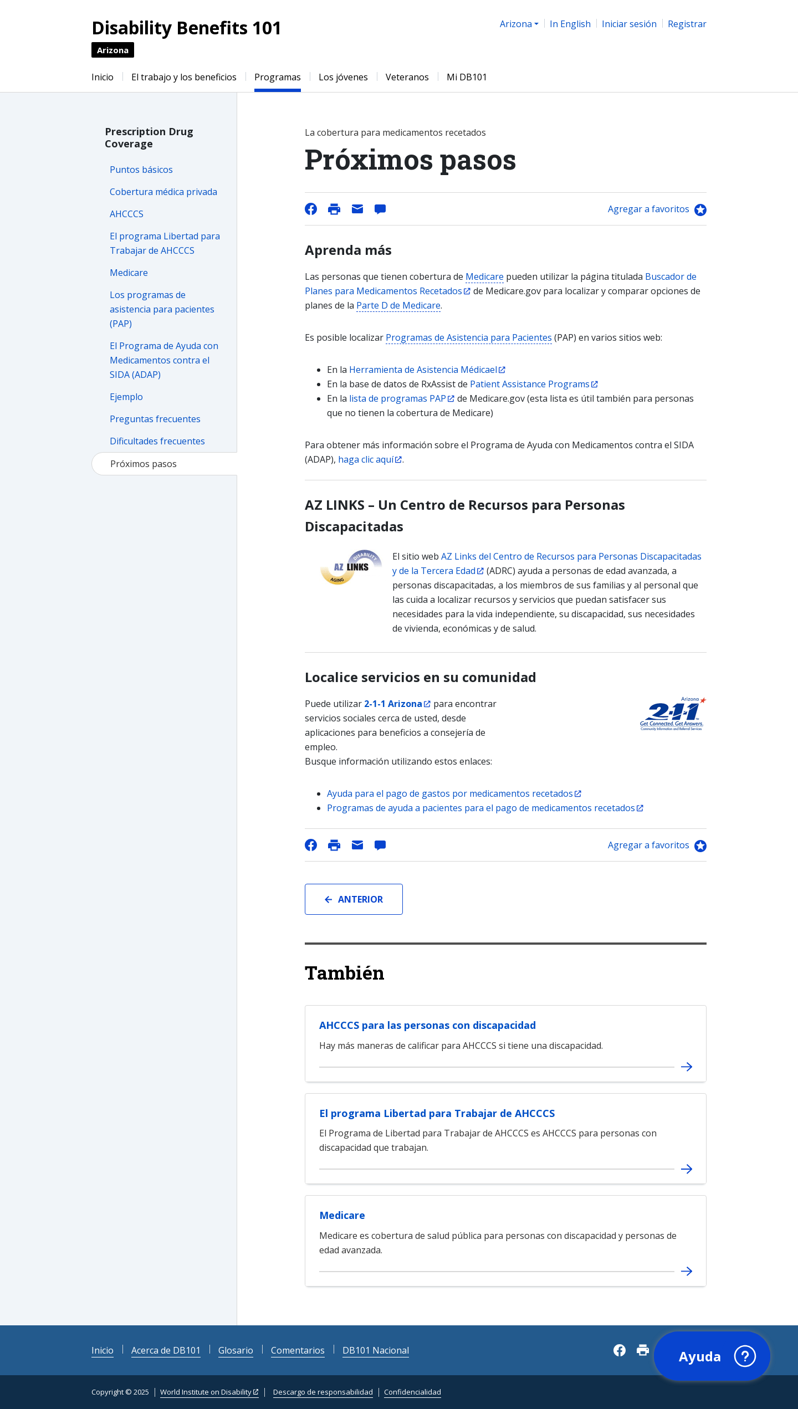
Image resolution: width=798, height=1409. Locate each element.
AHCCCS (127, 214)
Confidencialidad (412, 1392)
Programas (277, 77)
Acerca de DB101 (166, 1350)
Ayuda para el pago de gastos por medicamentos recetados (450, 793)
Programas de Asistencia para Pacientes (469, 337)
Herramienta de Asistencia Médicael (423, 369)
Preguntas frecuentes (155, 419)
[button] (712, 1356)
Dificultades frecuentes (157, 441)
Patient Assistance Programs (530, 384)
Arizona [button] (516, 24)
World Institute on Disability (206, 1392)
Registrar (687, 24)
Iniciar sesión (629, 24)
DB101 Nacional (375, 1350)
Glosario (235, 1350)
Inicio (102, 77)
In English (570, 24)
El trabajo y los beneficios (184, 77)
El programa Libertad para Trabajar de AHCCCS (437, 1113)
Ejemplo (126, 397)
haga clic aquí (365, 459)
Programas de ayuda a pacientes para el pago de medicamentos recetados (481, 808)
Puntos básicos (141, 169)
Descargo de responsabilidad (323, 1392)
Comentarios (298, 1350)
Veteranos (407, 77)
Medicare (129, 273)
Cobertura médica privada (163, 192)
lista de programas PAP (397, 398)
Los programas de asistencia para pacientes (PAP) (162, 309)
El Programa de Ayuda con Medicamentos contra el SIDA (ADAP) (164, 360)
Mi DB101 (467, 77)
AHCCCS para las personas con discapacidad (427, 1025)
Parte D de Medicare (398, 305)
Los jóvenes (343, 77)
